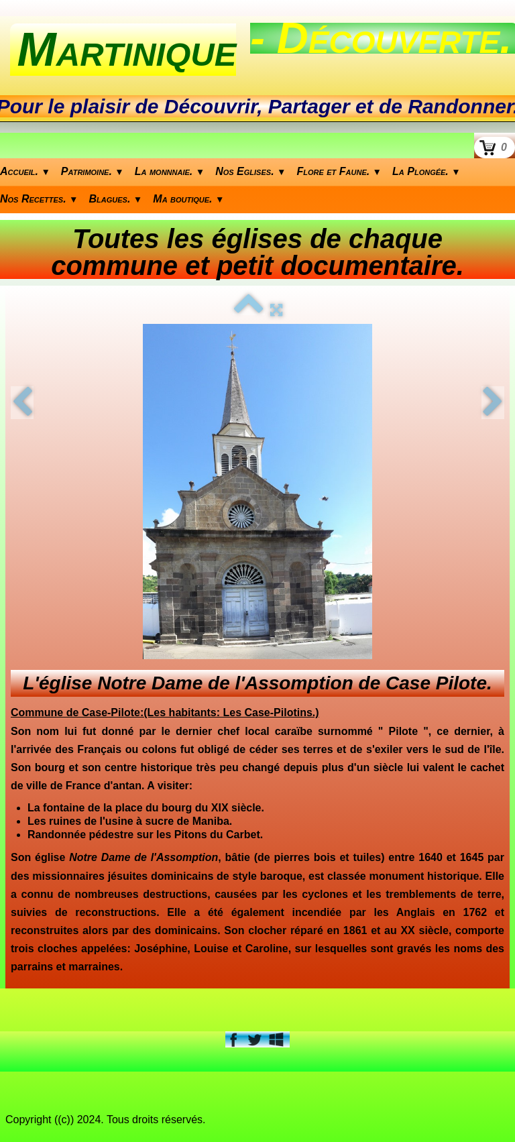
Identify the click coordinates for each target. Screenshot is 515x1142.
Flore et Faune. (339, 171)
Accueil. (25, 171)
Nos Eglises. (250, 171)
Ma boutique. (188, 199)
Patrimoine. (92, 171)
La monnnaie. (170, 171)
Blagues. (116, 199)
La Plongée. (426, 171)
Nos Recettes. (39, 199)
